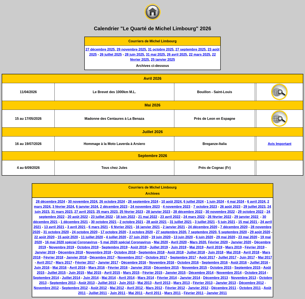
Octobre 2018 (125, 252)
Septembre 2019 (114, 247)
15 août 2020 (68, 237)
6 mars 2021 (98, 227)
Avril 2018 (251, 252)
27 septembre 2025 (190, 49)
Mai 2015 (94, 272)
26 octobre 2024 (112, 201)
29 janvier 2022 (246, 217)
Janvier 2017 (108, 262)
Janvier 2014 (190, 278)
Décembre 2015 (166, 267)
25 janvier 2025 (163, 59)
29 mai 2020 (225, 237)
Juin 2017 (247, 257)
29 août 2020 (260, 232)
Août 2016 (239, 262)
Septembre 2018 (152, 252)
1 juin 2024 (215, 201)
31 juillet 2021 (181, 222)
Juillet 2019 (159, 247)
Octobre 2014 (255, 272)
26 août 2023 (230, 206)
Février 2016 (118, 267)
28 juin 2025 (134, 54)
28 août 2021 (156, 222)
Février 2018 (53, 257)
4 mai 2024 (235, 201)
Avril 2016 (77, 267)
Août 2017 (207, 257)
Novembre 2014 (228, 272)
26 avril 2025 (177, 54)
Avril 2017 (45, 262)
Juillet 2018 (196, 252)
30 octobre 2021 (103, 222)
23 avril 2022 (170, 217)
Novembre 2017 (130, 257)
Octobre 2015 (220, 267)
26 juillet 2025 (111, 54)
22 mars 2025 (199, 54)
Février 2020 (218, 242)
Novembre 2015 (194, 267)
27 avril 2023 (84, 212)
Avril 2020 (179, 242)
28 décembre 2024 (50, 201)
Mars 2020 (198, 242)
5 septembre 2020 (232, 232)
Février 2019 (254, 247)
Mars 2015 (131, 272)
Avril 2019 (214, 247)
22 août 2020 (44, 237)
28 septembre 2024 (143, 201)
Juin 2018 (215, 252)
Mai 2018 (233, 252)
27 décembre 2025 (100, 49)
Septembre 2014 (46, 278)
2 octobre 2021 (131, 222)
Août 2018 (176, 252)
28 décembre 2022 (187, 212)
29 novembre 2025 (131, 49)
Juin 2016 (42, 267)
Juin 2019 (178, 247)
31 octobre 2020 (56, 232)
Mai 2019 (196, 247)
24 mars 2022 (194, 217)
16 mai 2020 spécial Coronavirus (71, 242)
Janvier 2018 (76, 257)
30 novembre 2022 (220, 212)
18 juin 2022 (125, 217)
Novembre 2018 (98, 252)
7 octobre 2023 (205, 206)
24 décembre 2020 (202, 227)
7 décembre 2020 (234, 227)
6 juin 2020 (204, 237)
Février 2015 (152, 272)
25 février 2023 (131, 212)
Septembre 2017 (183, 257)
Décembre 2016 (133, 262)
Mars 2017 (64, 262)
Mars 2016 (96, 267)
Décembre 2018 (70, 252)
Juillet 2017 (227, 257)
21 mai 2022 (147, 217)
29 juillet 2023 (254, 206)
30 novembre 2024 (82, 201)
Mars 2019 (233, 247)
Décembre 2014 (201, 272)
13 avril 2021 (54, 227)
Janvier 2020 (241, 242)
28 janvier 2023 (158, 212)
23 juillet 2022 (102, 217)
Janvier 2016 (141, 267)
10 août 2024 (171, 201)
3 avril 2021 (76, 227)
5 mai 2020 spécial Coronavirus (125, 242)
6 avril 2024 (256, 201)
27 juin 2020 (138, 237)
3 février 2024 (63, 206)
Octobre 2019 (87, 247)
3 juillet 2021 (205, 222)
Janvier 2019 (45, 252)
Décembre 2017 (102, 257)
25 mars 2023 (107, 212)
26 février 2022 (219, 217)
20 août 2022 (78, 217)
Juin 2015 (76, 272)
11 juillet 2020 (92, 237)
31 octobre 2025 (160, 49)
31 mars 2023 (61, 212)
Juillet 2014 (71, 278)
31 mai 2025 (155, 54)
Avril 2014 (126, 278)
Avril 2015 (112, 272)
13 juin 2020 (183, 237)
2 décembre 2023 (113, 206)
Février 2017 (85, 262)
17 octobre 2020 (113, 232)
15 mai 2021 (248, 222)
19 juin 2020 (161, 237)
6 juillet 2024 (193, 201)
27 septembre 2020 (171, 232)
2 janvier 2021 (174, 227)
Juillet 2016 (259, 262)
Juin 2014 (91, 278)
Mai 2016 (60, 267)
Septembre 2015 (247, 267)
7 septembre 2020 (202, 232)
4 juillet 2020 (116, 237)
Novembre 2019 (61, 247)
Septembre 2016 (215, 262)
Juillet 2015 (56, 272)
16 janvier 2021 (148, 227)
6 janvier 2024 (87, 206)
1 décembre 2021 (74, 222)
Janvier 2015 (175, 272)
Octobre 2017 (156, 257)
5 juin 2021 (226, 222)
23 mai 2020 (247, 237)
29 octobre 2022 (250, 212)
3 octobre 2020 (141, 232)
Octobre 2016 (188, 262)
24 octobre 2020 (84, 232)
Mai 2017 (265, 257)
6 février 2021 (122, 227)
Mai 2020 (161, 242)
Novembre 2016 (161, 262)
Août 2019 (138, 247)
